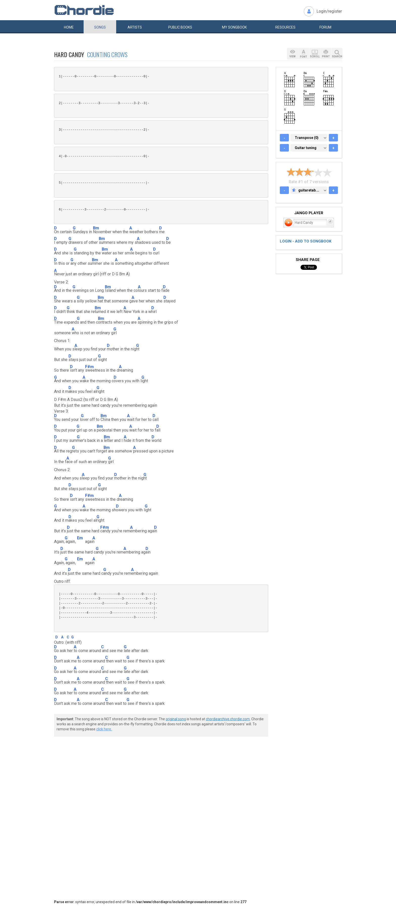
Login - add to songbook (305, 241)
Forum (325, 27)
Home (69, 27)
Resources (285, 27)
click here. (104, 729)
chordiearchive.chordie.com (228, 719)
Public (180, 27)
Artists (135, 27)
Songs (100, 27)
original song (176, 719)
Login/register (329, 11)
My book (234, 27)
